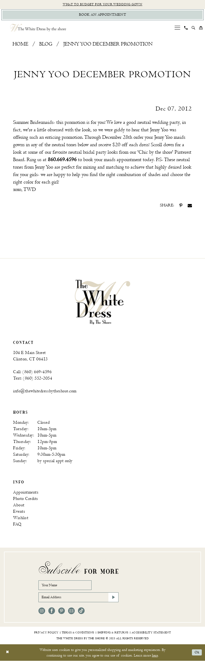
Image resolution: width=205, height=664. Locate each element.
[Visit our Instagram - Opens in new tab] (41, 614)
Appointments (25, 493)
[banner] (102, 303)
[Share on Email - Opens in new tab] (190, 207)
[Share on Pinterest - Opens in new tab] (180, 207)
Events (19, 512)
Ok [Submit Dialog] (196, 656)
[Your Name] (67, 586)
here (155, 658)
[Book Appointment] (102, 16)
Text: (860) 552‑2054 (32, 379)
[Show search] (193, 29)
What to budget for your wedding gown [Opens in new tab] (103, 5)
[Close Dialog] (8, 656)
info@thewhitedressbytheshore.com (45, 392)
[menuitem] (177, 29)
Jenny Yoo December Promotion (107, 45)
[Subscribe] (113, 600)
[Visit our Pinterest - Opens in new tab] (61, 614)
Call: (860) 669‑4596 (32, 373)
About (19, 506)
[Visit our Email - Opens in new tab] (71, 614)
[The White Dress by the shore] (38, 29)
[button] (177, 29)
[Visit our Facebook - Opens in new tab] (51, 614)
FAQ (17, 525)
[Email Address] (78, 600)
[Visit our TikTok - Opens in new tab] (81, 614)
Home (20, 45)
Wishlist (20, 519)
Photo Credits (25, 499)
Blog (45, 45)
